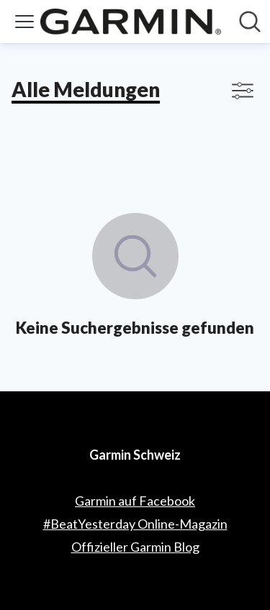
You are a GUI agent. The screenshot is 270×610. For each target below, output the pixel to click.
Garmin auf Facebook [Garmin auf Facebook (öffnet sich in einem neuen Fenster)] (135, 501)
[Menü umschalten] (24, 21)
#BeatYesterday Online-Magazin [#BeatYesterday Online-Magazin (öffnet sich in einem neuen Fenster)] (135, 524)
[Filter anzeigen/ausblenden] (242, 90)
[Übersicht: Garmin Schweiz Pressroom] (130, 22)
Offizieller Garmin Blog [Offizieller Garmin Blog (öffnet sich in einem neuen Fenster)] (135, 547)
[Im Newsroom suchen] (249, 21)
